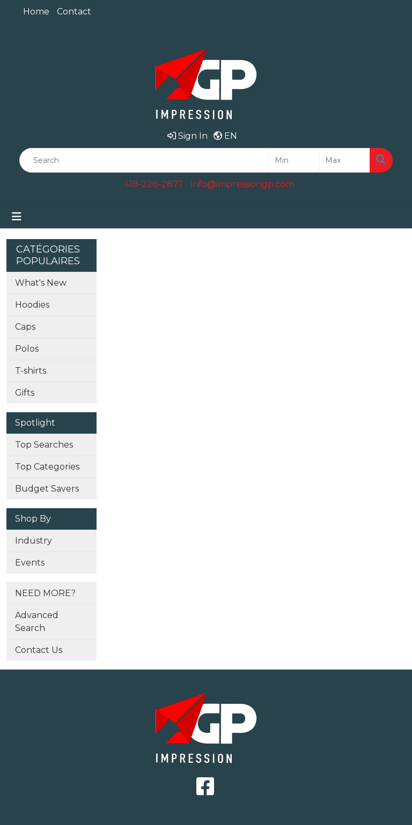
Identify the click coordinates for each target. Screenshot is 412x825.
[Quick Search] (144, 160)
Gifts (24, 393)
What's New (41, 283)
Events (30, 563)
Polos (27, 349)
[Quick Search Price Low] (294, 160)
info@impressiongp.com (242, 184)
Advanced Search (36, 621)
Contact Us (38, 650)
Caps (25, 327)
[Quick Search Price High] (344, 160)
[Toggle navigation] (16, 216)
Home (36, 11)
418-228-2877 (153, 184)
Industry (33, 541)
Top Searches (44, 445)
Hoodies (32, 305)
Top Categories (47, 467)
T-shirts (30, 371)
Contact (74, 11)
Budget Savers (47, 489)
